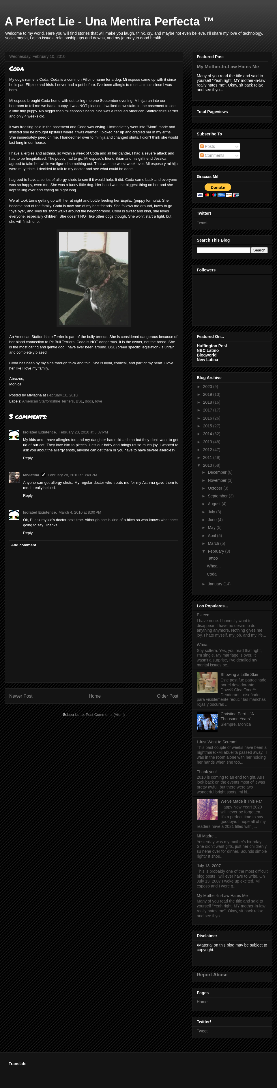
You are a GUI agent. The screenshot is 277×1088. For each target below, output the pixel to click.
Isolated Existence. (40, 432)
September (218, 496)
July (212, 512)
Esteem (203, 615)
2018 (208, 402)
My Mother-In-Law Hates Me (228, 66)
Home (95, 696)
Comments (212, 155)
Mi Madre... (207, 836)
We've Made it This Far (241, 801)
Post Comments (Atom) (105, 714)
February (216, 551)
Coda (211, 574)
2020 (208, 386)
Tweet (202, 222)
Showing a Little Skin (239, 674)
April (212, 535)
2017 (208, 410)
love (98, 401)
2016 (208, 418)
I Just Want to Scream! (217, 742)
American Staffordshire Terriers (48, 401)
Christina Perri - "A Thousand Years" (237, 716)
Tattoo (212, 558)
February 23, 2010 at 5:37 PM (83, 432)
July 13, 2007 (209, 865)
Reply (28, 458)
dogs (89, 401)
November (217, 480)
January (215, 584)
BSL (79, 401)
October (215, 488)
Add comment (23, 545)
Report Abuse (212, 974)
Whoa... (214, 566)
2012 (208, 449)
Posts (207, 146)
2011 (208, 457)
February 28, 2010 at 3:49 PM (72, 475)
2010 (208, 465)
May (212, 527)
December (217, 472)
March (214, 543)
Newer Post (21, 696)
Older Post (167, 696)
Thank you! (207, 771)
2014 (208, 433)
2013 (208, 442)
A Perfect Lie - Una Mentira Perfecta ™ (110, 21)
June (213, 519)
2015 (208, 426)
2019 (208, 394)
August (214, 503)
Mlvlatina (31, 475)
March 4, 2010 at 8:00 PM (80, 512)
